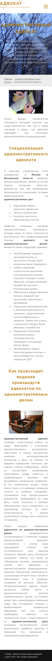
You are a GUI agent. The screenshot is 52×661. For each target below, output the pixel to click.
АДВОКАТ (15, 5)
